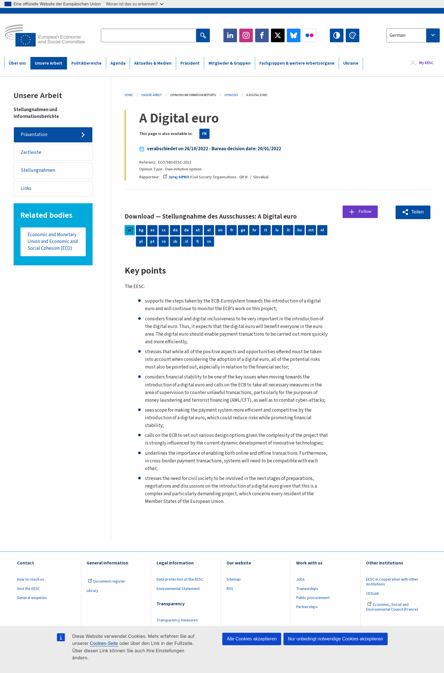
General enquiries (32, 598)
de (186, 230)
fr (231, 230)
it (265, 230)
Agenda (117, 63)
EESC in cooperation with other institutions (392, 582)
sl (186, 241)
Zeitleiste (31, 152)
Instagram (246, 35)
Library (92, 591)
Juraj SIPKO (176, 177)
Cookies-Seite (104, 643)
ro (164, 241)
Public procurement (313, 598)
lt (288, 230)
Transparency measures (177, 620)
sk (175, 241)
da (175, 230)
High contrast (336, 35)
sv (209, 241)
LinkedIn (230, 35)
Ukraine (350, 63)
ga (243, 230)
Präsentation (34, 134)
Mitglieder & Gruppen (230, 63)
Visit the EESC (28, 589)
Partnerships (307, 607)
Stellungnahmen (38, 171)
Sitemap (234, 579)
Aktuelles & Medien (153, 63)
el (209, 230)
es (152, 230)
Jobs (300, 579)
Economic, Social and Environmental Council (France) (392, 607)
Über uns (17, 63)
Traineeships (307, 589)
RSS (230, 589)
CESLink (372, 593)
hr (254, 230)
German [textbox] (397, 35)
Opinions (231, 95)
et (198, 230)
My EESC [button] (426, 63)
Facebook (262, 35)
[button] (412, 212)
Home (129, 95)
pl (141, 241)
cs (164, 230)
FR (204, 134)
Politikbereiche (86, 63)
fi (198, 241)
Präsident (190, 63)
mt (311, 230)
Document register (106, 581)
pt (152, 241)
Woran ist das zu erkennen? (134, 3)
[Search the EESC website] (148, 35)
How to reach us (30, 579)
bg (141, 230)
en (220, 230)
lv (277, 230)
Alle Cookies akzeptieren (252, 638)
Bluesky (293, 35)
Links (26, 189)
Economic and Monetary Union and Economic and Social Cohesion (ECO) (52, 242)
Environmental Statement (178, 589)
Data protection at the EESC (180, 579)
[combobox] (413, 35)
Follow (365, 211)
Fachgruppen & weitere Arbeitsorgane (296, 63)
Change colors (352, 35)
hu (299, 230)
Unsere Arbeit (48, 63)
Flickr (309, 35)
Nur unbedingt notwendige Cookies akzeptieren (335, 638)
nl (322, 230)
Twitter (278, 35)
